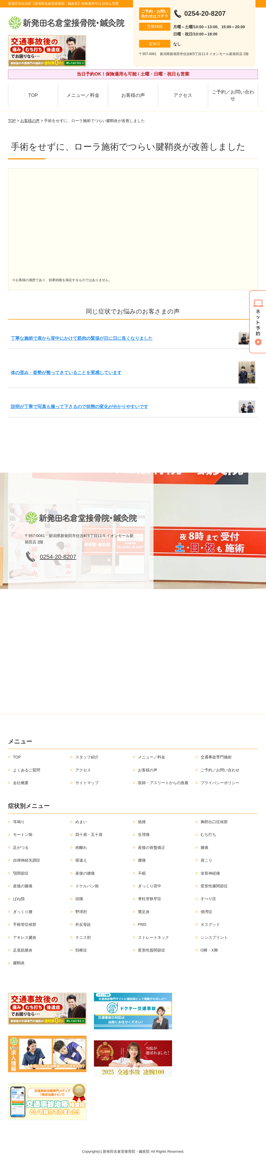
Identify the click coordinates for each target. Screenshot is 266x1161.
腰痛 (142, 860)
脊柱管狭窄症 (149, 898)
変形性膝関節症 (214, 886)
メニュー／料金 (82, 95)
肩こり (206, 860)
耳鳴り (19, 822)
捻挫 (142, 822)
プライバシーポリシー (220, 783)
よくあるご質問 (26, 770)
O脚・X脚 (209, 950)
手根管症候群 (24, 924)
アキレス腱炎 (24, 937)
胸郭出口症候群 (214, 822)
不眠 (142, 873)
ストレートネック (153, 937)
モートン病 (22, 834)
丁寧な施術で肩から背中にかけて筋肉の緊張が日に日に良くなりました (82, 338)
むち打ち (208, 834)
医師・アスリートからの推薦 (163, 783)
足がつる (21, 847)
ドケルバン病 (87, 886)
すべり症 (208, 898)
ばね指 (19, 898)
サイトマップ (87, 783)
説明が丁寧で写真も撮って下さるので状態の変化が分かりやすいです (79, 406)
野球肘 (81, 911)
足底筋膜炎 (22, 950)
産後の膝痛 (22, 886)
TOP (33, 95)
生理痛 (144, 834)
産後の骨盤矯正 (151, 847)
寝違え (81, 860)
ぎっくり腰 (22, 911)
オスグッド (210, 924)
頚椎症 (81, 950)
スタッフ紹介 (87, 757)
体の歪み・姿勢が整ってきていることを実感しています (66, 372)
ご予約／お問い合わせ (233, 95)
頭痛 (79, 898)
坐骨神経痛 (210, 873)
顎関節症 (21, 873)
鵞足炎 (144, 911)
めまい (81, 822)
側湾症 (206, 911)
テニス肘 (83, 937)
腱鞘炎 (19, 963)
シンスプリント (214, 937)
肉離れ (81, 847)
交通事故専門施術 (216, 757)
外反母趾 (83, 924)
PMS (142, 924)
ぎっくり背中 (149, 886)
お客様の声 (133, 95)
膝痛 (204, 847)
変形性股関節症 (151, 950)
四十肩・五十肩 (89, 834)
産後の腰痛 (85, 873)
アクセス (182, 95)
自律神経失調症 (26, 860)
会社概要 (21, 783)
